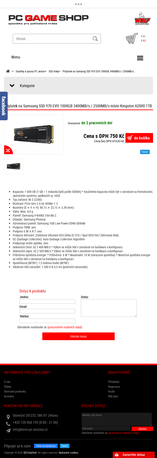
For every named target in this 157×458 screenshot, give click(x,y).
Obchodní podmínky (15, 391)
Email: (23, 307)
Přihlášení (113, 382)
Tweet (144, 151)
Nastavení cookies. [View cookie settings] (69, 452)
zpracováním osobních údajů (64, 327)
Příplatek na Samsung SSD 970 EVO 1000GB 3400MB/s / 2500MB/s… (98, 71)
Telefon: (24, 316)
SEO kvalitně (30, 452)
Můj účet (113, 396)
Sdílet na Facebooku (45, 445)
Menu (15, 57)
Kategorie (27, 85)
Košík (111, 391)
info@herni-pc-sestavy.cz (30, 429)
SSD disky (54, 71)
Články (7, 387)
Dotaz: (85, 297)
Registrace (114, 387)
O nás (7, 382)
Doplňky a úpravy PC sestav (30, 71)
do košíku (142, 138)
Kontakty (9, 396)
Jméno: (24, 297)
